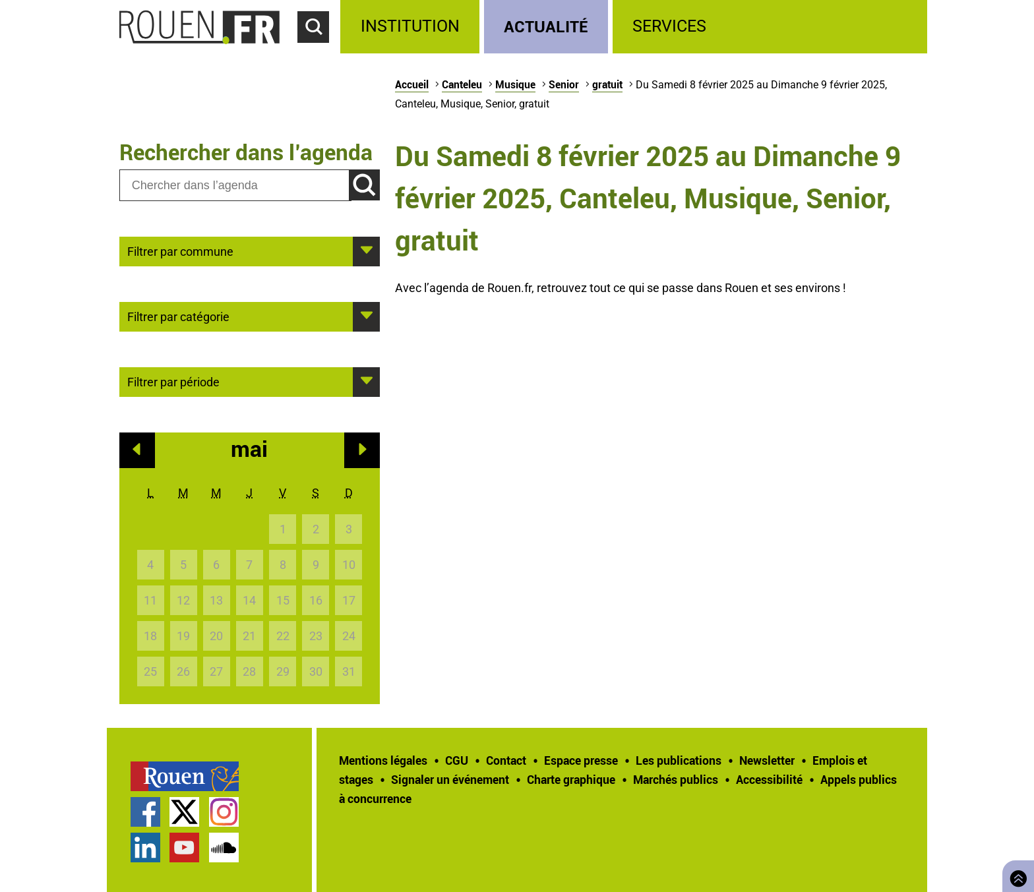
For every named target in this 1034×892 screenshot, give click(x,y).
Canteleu (462, 84)
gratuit (607, 84)
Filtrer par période (173, 381)
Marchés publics (675, 779)
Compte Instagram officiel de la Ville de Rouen (224, 812)
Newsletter (767, 760)
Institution (410, 26)
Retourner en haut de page (1015, 874)
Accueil (412, 84)
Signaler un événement (450, 779)
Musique (515, 84)
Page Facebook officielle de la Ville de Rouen (145, 812)
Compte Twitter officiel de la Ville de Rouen (184, 812)
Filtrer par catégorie (178, 316)
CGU (456, 760)
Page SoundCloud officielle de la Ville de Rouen (224, 847)
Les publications (678, 760)
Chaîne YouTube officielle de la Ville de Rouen (184, 847)
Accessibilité (769, 779)
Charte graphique (571, 779)
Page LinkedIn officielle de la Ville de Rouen (145, 847)
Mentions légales (383, 760)
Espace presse (581, 760)
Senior (564, 84)
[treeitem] (411, 26)
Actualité (546, 26)
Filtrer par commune (180, 250)
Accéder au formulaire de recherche (319, 50)
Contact (506, 760)
